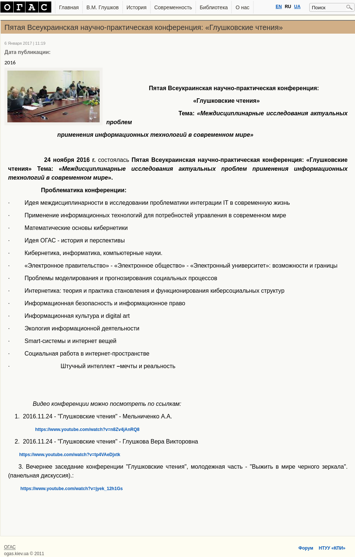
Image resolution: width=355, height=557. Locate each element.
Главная (69, 7)
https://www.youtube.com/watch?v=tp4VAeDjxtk (64, 454)
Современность (173, 7)
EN (279, 6)
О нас (242, 7)
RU (288, 6)
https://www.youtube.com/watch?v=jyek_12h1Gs (65, 488)
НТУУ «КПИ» (332, 548)
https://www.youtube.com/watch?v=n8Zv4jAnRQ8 (73, 429)
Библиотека (214, 7)
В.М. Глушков (102, 7)
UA (297, 6)
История (137, 7)
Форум (306, 548)
